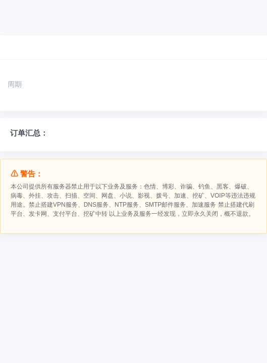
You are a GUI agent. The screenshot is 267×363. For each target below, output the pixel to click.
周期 (15, 84)
